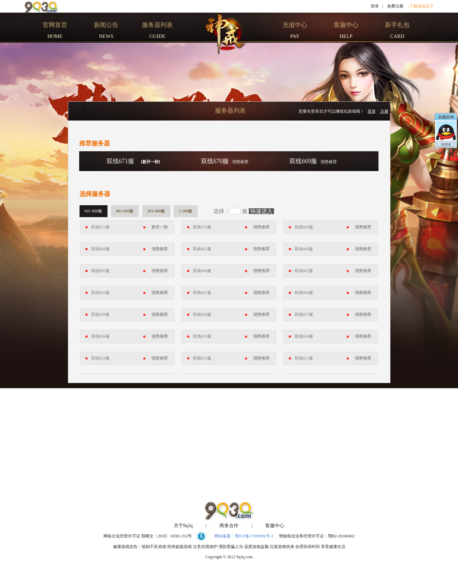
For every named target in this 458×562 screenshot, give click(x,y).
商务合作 (229, 525)
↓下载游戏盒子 (420, 6)
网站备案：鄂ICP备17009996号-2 (243, 536)
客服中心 (274, 525)
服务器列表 (230, 110)
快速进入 (261, 211)
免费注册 (395, 6)
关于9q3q (183, 525)
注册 (384, 111)
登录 (375, 6)
